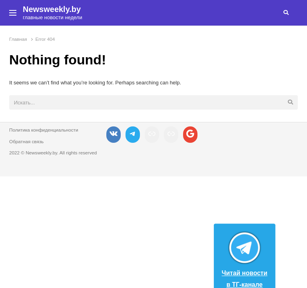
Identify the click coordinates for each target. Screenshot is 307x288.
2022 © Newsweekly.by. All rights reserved (53, 152)
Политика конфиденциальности (43, 129)
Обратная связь (26, 141)
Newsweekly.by (52, 9)
